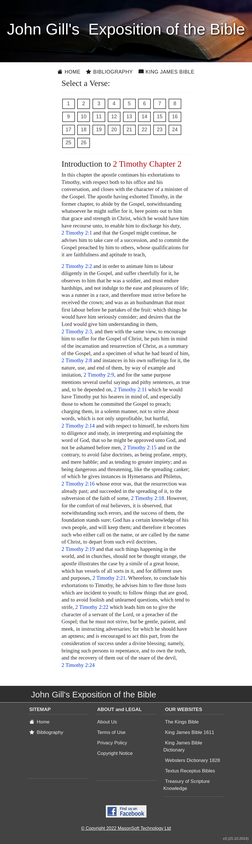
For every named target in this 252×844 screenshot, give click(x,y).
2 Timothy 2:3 (77, 331)
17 (68, 129)
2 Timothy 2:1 (77, 233)
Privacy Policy (112, 743)
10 (84, 116)
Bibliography (109, 72)
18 (84, 129)
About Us (107, 722)
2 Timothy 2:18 (147, 498)
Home (68, 72)
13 (129, 116)
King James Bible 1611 (189, 732)
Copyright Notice (115, 753)
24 (175, 129)
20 (114, 129)
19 (99, 129)
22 (144, 129)
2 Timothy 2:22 (91, 607)
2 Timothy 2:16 (78, 484)
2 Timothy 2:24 (78, 665)
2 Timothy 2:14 (78, 426)
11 (99, 116)
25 (68, 142)
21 (129, 129)
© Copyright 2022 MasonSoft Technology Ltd (126, 828)
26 (84, 142)
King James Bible (167, 72)
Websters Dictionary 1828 (192, 760)
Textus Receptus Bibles (190, 771)
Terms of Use (111, 732)
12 (114, 116)
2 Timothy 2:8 (77, 360)
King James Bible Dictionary (182, 746)
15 (159, 116)
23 (159, 129)
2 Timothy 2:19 (78, 549)
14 (144, 116)
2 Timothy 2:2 (77, 266)
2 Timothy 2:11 (130, 389)
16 (175, 116)
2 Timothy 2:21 (109, 578)
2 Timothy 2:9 (99, 375)
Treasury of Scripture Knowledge (186, 785)
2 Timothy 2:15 (139, 447)
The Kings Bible (182, 722)
